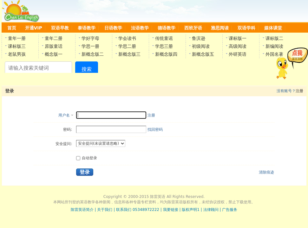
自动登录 (86, 158)
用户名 (64, 115)
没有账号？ (286, 91)
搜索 (87, 69)
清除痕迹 (266, 172)
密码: (67, 129)
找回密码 (155, 129)
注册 (151, 115)
